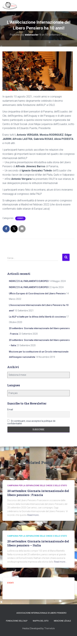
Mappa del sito (41, 621)
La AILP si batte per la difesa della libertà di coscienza (37, 316)
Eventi (20, 218)
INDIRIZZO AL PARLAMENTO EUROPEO (29, 281)
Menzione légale (62, 621)
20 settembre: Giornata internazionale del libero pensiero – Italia (38, 543)
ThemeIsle (49, 628)
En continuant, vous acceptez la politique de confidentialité (31, 422)
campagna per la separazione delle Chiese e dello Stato (37, 485)
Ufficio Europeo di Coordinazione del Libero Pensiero (37, 293)
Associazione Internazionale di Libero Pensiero (41, 613)
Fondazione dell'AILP (17, 621)
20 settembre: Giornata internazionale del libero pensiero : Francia (38, 493)
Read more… (33, 515)
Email (10, 409)
